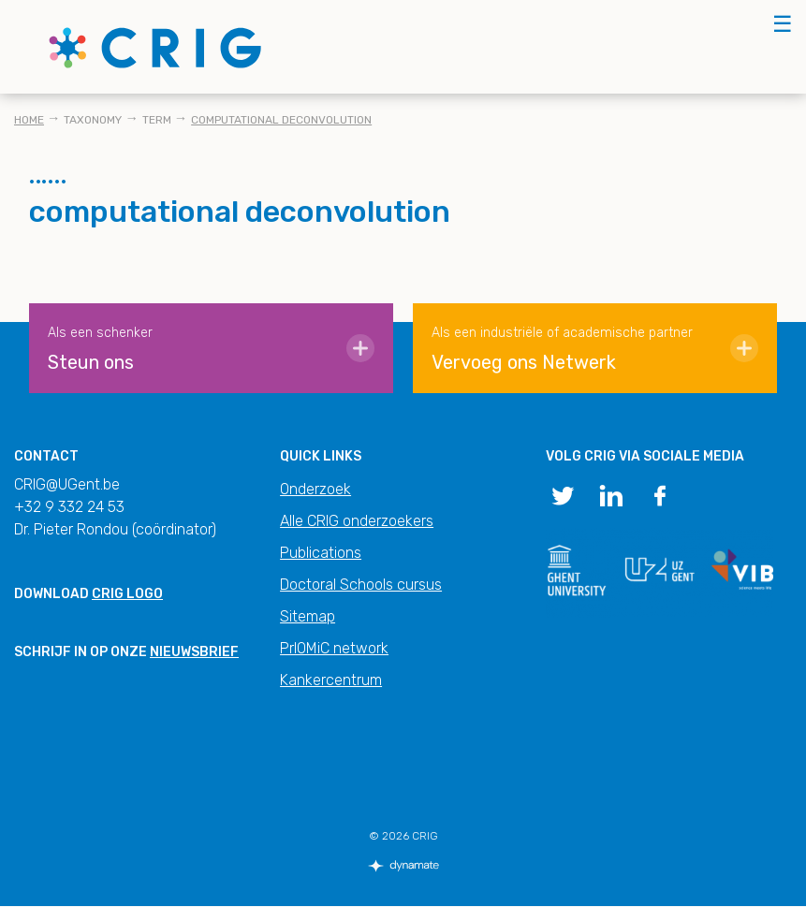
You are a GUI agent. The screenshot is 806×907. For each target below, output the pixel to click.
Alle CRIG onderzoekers (356, 521)
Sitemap (307, 616)
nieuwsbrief (194, 652)
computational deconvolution (281, 119)
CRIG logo (127, 594)
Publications (320, 553)
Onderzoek (315, 489)
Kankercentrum (331, 680)
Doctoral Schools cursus (361, 584)
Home (29, 119)
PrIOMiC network (334, 648)
